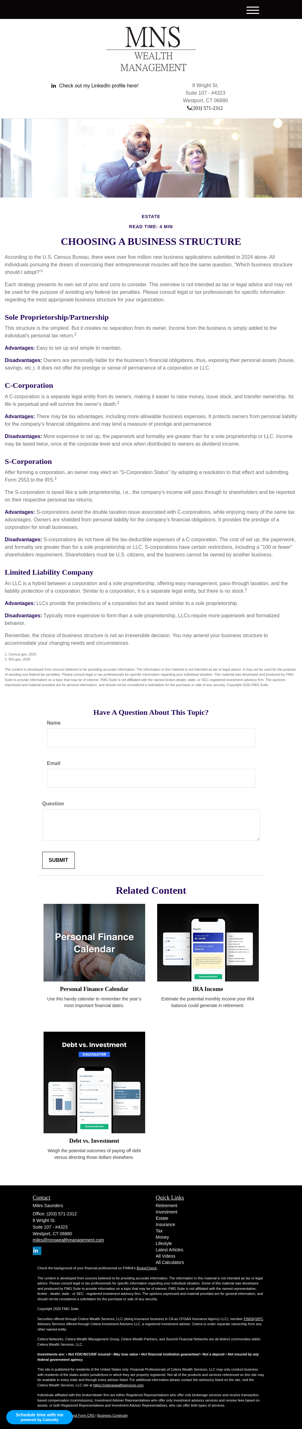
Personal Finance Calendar (94, 989)
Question (53, 803)
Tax (159, 1230)
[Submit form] (58, 860)
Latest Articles (169, 1249)
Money (162, 1237)
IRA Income (207, 989)
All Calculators (170, 1262)
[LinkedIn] (95, 86)
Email (54, 763)
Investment (166, 1211)
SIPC (259, 1319)
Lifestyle (164, 1243)
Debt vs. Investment (94, 1140)
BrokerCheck (147, 1268)
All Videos (165, 1256)
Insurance (165, 1224)
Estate (162, 1218)
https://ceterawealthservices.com (118, 1385)
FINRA (249, 1319)
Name (54, 723)
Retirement (166, 1205)
